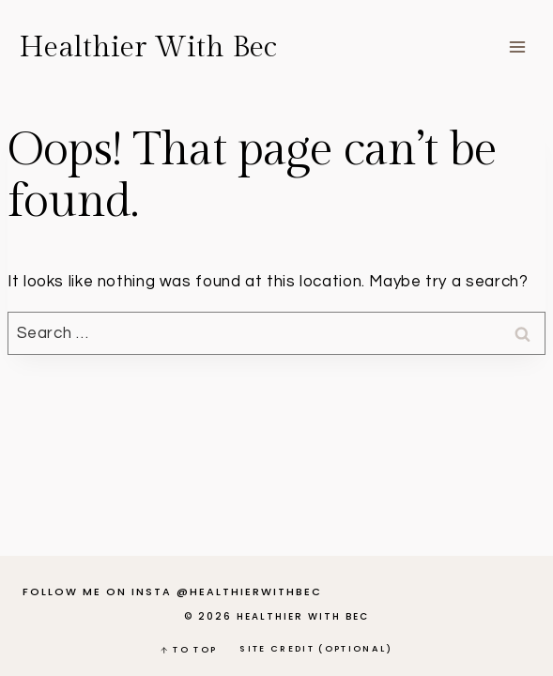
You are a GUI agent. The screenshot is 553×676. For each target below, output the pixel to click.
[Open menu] (516, 46)
